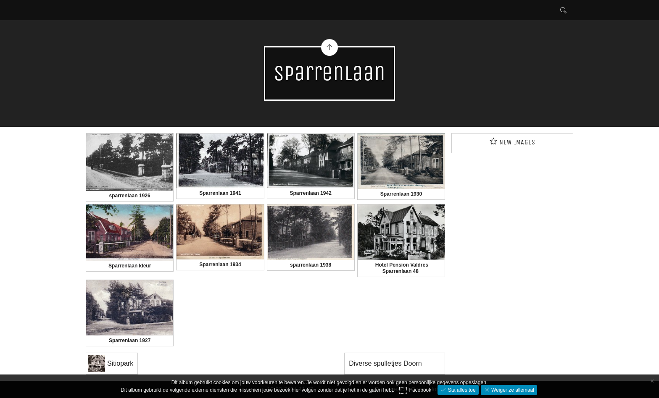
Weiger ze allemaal (512, 390)
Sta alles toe (460, 390)
